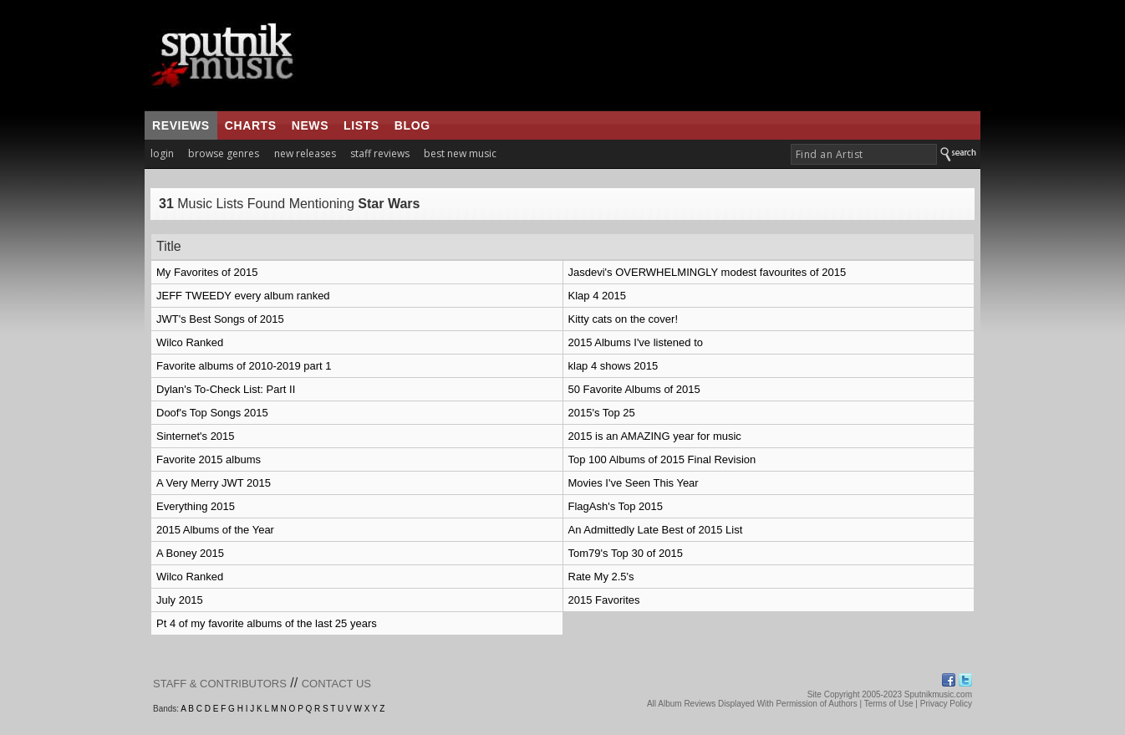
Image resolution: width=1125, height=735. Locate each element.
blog (412, 125)
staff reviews (380, 153)
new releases (305, 153)
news (310, 125)
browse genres (223, 153)
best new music (460, 153)
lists (361, 125)
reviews (181, 125)
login (162, 153)
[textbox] (864, 154)
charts (251, 125)
